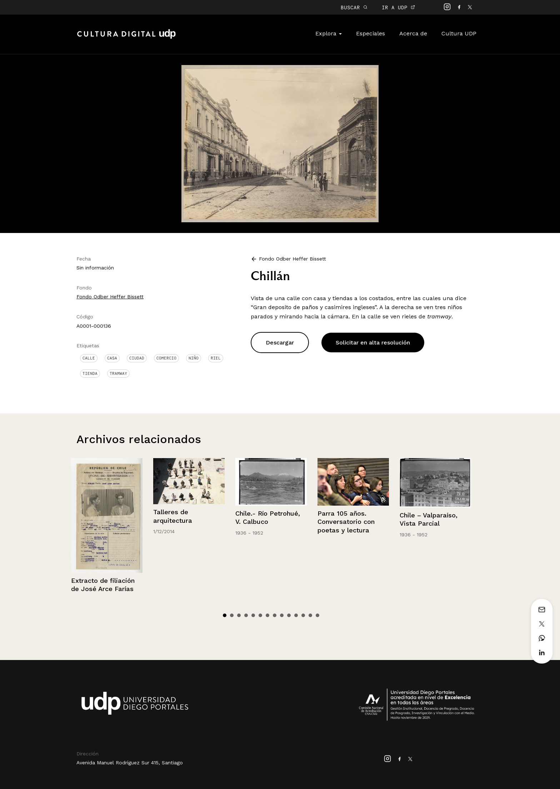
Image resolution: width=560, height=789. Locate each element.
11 (296, 615)
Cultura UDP (458, 33)
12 (303, 615)
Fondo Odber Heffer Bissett (110, 296)
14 (317, 615)
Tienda (90, 373)
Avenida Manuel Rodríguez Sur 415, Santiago (129, 762)
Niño (194, 358)
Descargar (280, 342)
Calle (88, 358)
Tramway (118, 373)
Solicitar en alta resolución (373, 342)
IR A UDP (398, 7)
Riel (216, 358)
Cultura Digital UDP (126, 38)
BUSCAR (354, 7)
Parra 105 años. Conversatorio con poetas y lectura (346, 522)
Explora (328, 33)
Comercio (166, 358)
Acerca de (413, 33)
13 (310, 615)
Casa (112, 358)
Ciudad (136, 358)
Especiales (370, 33)
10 (289, 615)
